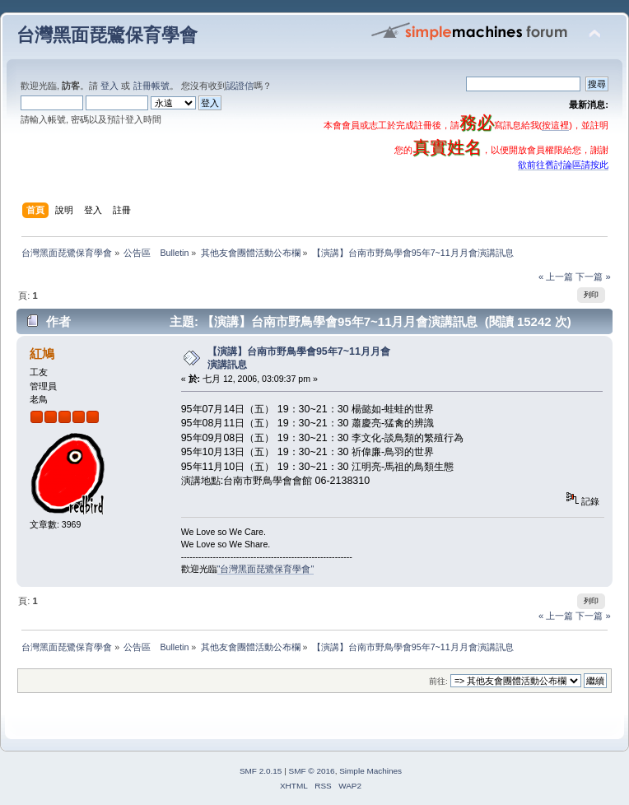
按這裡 (555, 125)
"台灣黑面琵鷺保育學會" (265, 569)
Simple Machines (370, 770)
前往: (438, 681)
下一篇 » (592, 277)
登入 (109, 86)
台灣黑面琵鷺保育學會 (107, 35)
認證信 (240, 86)
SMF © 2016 (312, 770)
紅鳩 (42, 354)
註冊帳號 (151, 86)
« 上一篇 (555, 277)
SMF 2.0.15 (261, 770)
